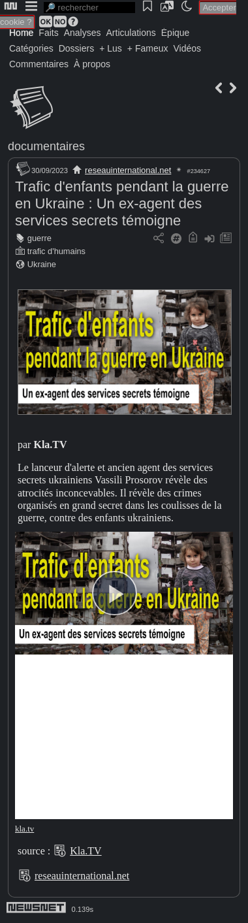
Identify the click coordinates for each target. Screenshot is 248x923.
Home (21, 32)
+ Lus (110, 48)
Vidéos (187, 48)
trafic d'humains (56, 251)
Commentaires (39, 64)
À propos (92, 64)
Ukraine (41, 264)
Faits (48, 32)
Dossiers (76, 48)
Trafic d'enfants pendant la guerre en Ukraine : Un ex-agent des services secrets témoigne (121, 203)
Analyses (82, 32)
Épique (175, 32)
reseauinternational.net (128, 170)
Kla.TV (85, 850)
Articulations (131, 32)
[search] (89, 7)
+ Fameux (147, 48)
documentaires (46, 146)
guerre (39, 238)
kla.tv (24, 829)
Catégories (31, 48)
